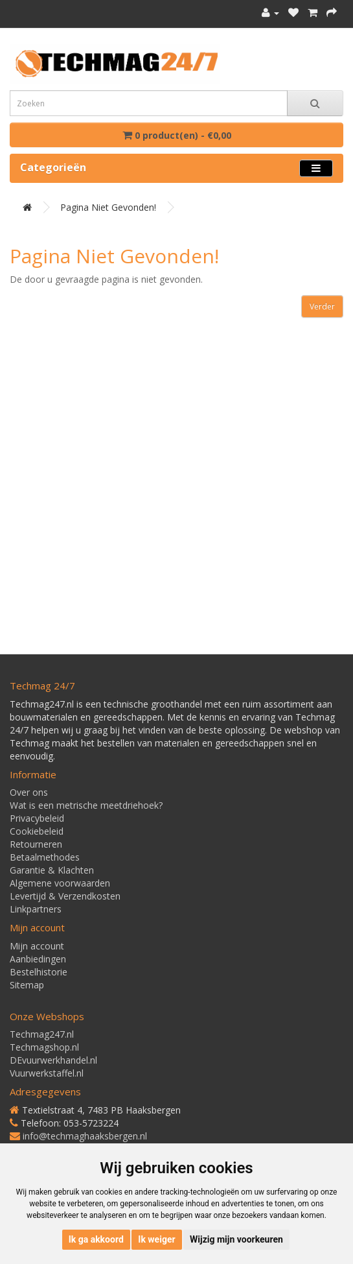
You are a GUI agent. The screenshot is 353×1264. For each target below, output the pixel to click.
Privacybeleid (37, 818)
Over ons (29, 792)
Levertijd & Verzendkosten (65, 896)
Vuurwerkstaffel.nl (47, 1073)
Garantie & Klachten (52, 870)
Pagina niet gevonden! (108, 207)
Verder (322, 306)
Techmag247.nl (42, 1034)
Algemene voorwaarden (60, 883)
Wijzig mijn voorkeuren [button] (236, 1239)
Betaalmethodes (45, 857)
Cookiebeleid (36, 831)
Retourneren (36, 844)
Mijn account (37, 946)
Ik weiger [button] (156, 1239)
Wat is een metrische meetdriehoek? (86, 805)
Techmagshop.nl (44, 1047)
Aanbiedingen (38, 959)
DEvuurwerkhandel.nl (53, 1060)
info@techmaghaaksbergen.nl (85, 1136)
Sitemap (27, 985)
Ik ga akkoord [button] (96, 1239)
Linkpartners (36, 909)
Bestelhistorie (38, 972)
